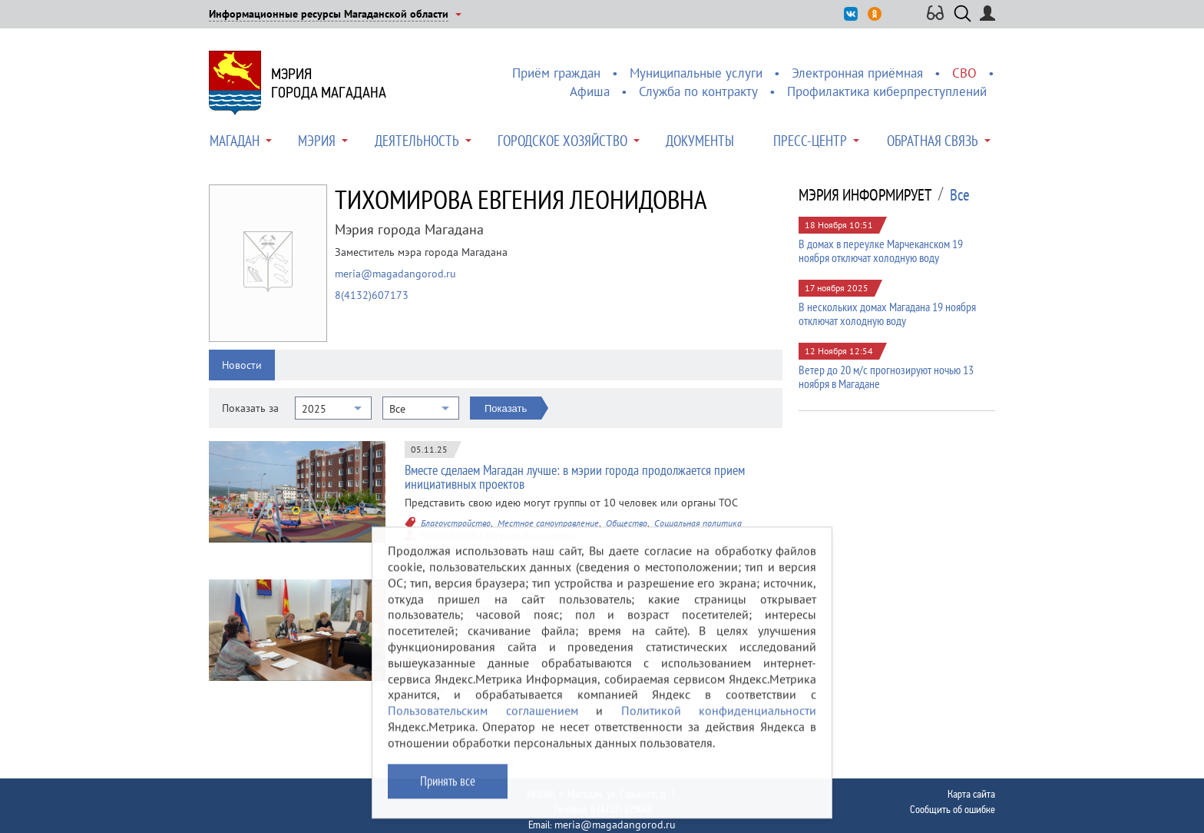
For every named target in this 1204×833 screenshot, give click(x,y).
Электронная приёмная (857, 73)
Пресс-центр (810, 140)
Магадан (235, 140)
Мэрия (317, 140)
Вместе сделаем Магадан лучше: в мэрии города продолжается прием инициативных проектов (575, 477)
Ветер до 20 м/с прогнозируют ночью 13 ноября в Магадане (886, 376)
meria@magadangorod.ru (395, 273)
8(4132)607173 (371, 295)
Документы (700, 140)
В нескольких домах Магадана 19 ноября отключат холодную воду (887, 313)
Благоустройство (456, 523)
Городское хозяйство (562, 140)
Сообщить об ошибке (952, 809)
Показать (506, 408)
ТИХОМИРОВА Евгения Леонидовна (497, 536)
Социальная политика (698, 523)
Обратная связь (932, 140)
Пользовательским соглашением (483, 720)
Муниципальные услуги (696, 73)
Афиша (590, 91)
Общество (626, 523)
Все (960, 195)
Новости (242, 365)
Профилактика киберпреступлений (887, 91)
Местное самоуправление (548, 523)
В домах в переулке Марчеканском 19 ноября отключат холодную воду (881, 250)
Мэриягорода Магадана (328, 83)
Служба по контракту (698, 91)
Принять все (447, 790)
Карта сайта (971, 794)
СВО (964, 73)
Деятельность (417, 140)
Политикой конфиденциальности (719, 720)
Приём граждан (556, 73)
